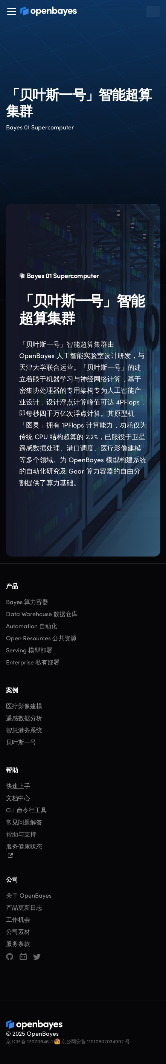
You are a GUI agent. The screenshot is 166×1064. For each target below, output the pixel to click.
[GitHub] (9, 956)
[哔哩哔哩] (23, 957)
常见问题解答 (24, 822)
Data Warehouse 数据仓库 (42, 614)
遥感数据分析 (24, 718)
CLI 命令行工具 (26, 810)
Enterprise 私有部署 (32, 662)
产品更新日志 (24, 907)
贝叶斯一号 (21, 742)
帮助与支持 (21, 834)
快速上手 (18, 786)
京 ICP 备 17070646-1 (29, 1041)
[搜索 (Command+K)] (153, 11)
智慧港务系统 (24, 730)
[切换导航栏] (11, 11)
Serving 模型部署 (29, 650)
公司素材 (18, 931)
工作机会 (18, 919)
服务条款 (18, 943)
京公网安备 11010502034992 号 (92, 1041)
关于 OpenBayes (29, 895)
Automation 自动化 (31, 626)
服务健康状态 (24, 850)
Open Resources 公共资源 (41, 638)
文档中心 (18, 798)
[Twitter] (37, 957)
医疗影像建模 (24, 706)
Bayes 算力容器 (27, 602)
